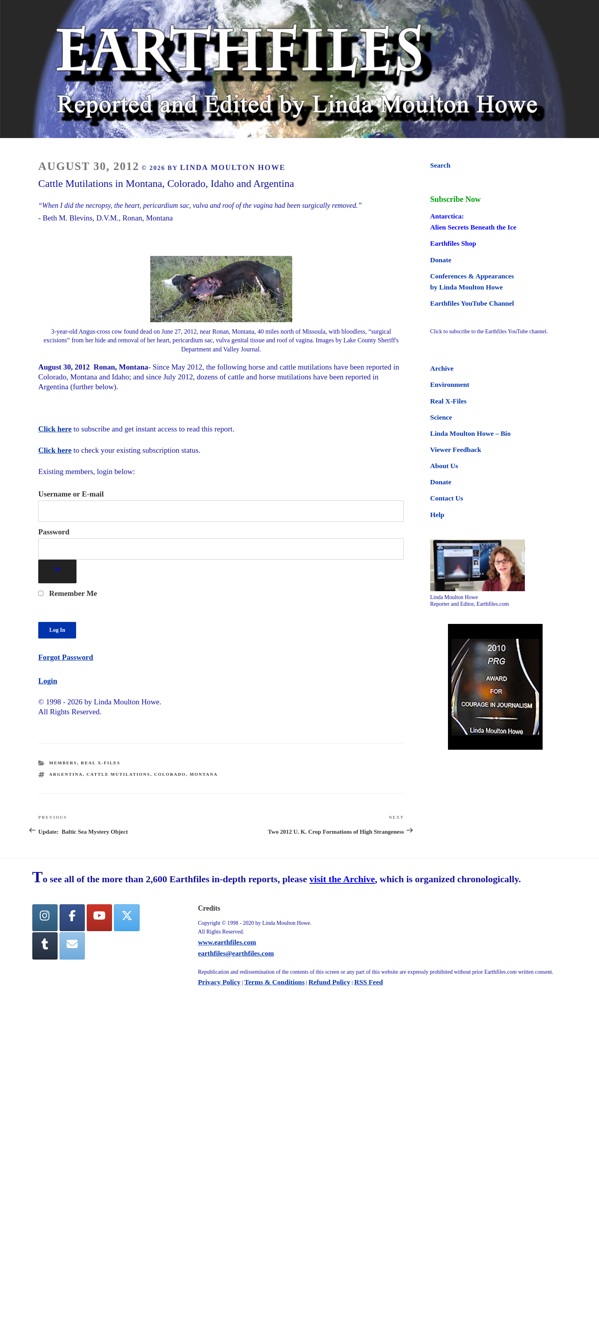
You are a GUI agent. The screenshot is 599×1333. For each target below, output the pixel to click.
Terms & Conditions (274, 982)
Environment (449, 384)
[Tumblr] (45, 946)
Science (441, 417)
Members (63, 762)
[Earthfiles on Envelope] (72, 946)
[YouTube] (99, 918)
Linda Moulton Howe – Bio (470, 433)
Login (47, 681)
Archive (441, 368)
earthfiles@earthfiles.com (236, 953)
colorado (170, 774)
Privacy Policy (219, 982)
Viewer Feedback (455, 450)
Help (437, 515)
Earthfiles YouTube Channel (472, 303)
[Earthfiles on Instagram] (45, 918)
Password (53, 532)
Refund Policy (329, 982)
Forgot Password (65, 657)
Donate (441, 260)
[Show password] (57, 572)
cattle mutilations (118, 774)
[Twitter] (126, 918)
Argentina (66, 774)
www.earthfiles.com (227, 942)
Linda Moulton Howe (233, 167)
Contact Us (446, 498)
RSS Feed (368, 982)
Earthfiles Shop (453, 243)
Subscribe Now (455, 199)
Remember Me (67, 593)
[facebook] (72, 918)
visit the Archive (342, 879)
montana (204, 774)
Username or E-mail (71, 494)
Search (440, 165)
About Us (444, 466)
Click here (54, 429)
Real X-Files (100, 762)
